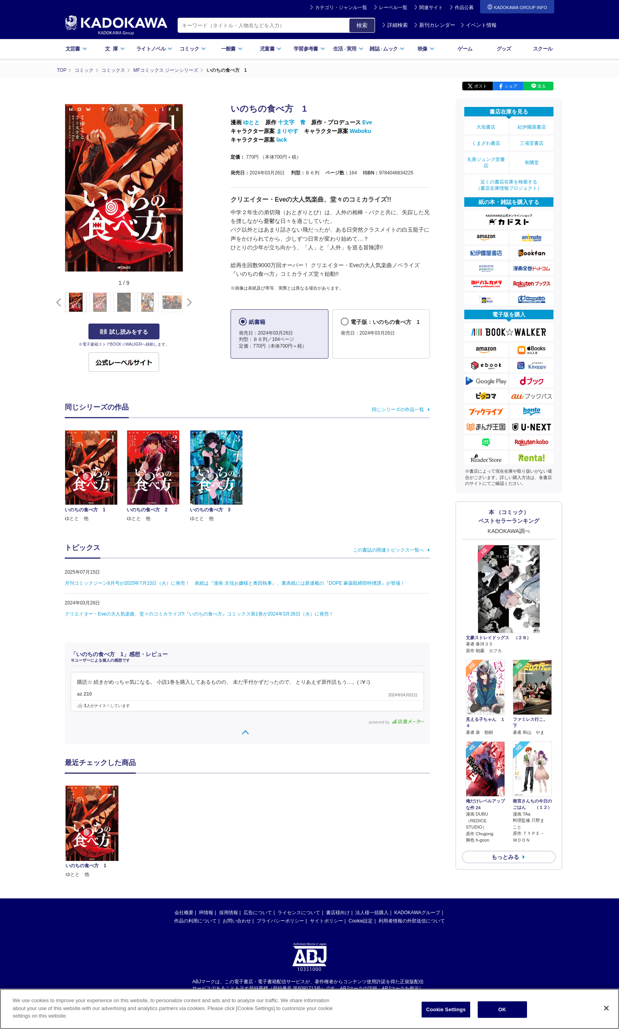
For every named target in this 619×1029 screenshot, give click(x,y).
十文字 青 (292, 122)
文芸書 (76, 49)
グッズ (504, 49)
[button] (187, 302)
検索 (362, 25)
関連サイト (431, 7)
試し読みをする (124, 332)
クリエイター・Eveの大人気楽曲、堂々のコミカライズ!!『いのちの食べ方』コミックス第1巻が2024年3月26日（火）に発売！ (199, 614)
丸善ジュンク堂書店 (486, 162)
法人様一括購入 (371, 912)
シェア (511, 86)
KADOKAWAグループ (417, 912)
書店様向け (338, 912)
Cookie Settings (446, 1012)
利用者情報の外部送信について (412, 921)
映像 (426, 49)
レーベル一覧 (393, 7)
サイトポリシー (326, 921)
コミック (193, 49)
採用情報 (228, 912)
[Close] (606, 1011)
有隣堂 (532, 162)
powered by (396, 722)
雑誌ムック (387, 49)
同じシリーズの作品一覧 (398, 409)
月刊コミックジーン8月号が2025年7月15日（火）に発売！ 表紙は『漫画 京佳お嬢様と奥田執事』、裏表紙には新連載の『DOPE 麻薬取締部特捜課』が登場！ (235, 583)
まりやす (287, 131)
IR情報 (206, 912)
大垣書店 (485, 127)
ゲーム (465, 49)
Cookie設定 (361, 921)
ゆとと (251, 122)
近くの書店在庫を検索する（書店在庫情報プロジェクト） (509, 185)
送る (541, 86)
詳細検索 (395, 25)
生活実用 (348, 49)
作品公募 (464, 7)
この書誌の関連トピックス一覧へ (388, 550)
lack (281, 140)
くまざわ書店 (486, 143)
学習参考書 (309, 49)
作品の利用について (195, 921)
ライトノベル (154, 49)
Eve (367, 122)
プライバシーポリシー (280, 921)
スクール (542, 49)
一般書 (232, 49)
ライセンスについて (299, 912)
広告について (258, 912)
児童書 (270, 49)
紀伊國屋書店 (532, 127)
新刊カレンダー (434, 25)
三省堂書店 (532, 143)
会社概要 (183, 912)
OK (502, 1012)
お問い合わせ (237, 921)
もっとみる (505, 857)
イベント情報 (478, 25)
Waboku (360, 131)
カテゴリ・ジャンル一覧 (341, 7)
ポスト (480, 86)
